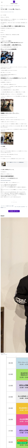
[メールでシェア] (16, 202)
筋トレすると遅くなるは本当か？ (21, 206)
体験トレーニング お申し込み (22, 440)
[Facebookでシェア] (12, 202)
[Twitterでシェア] (14, 202)
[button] (1, 2)
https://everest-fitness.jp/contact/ (6, 180)
